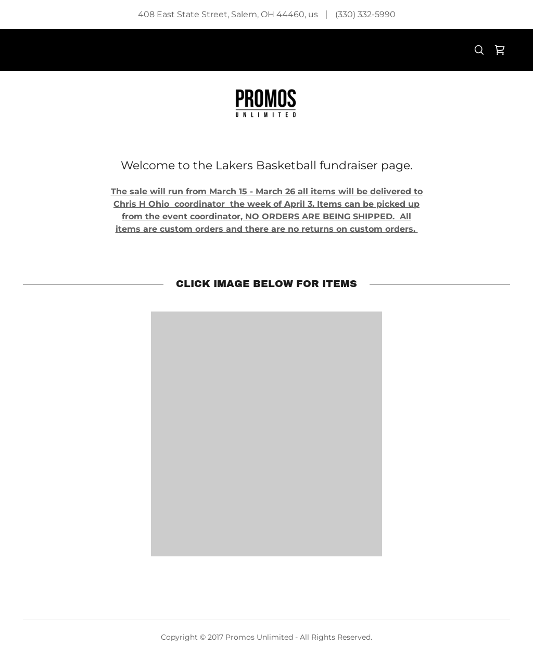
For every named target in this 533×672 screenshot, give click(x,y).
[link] (499, 50)
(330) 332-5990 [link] (365, 14)
